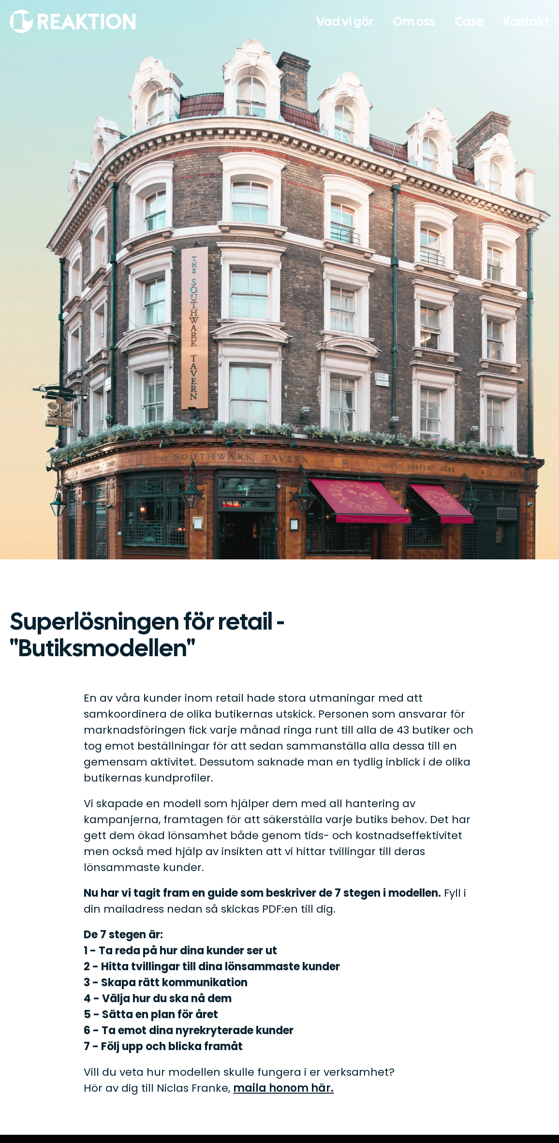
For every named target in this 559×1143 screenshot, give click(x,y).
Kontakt (526, 22)
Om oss (414, 22)
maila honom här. (283, 1088)
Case (469, 22)
